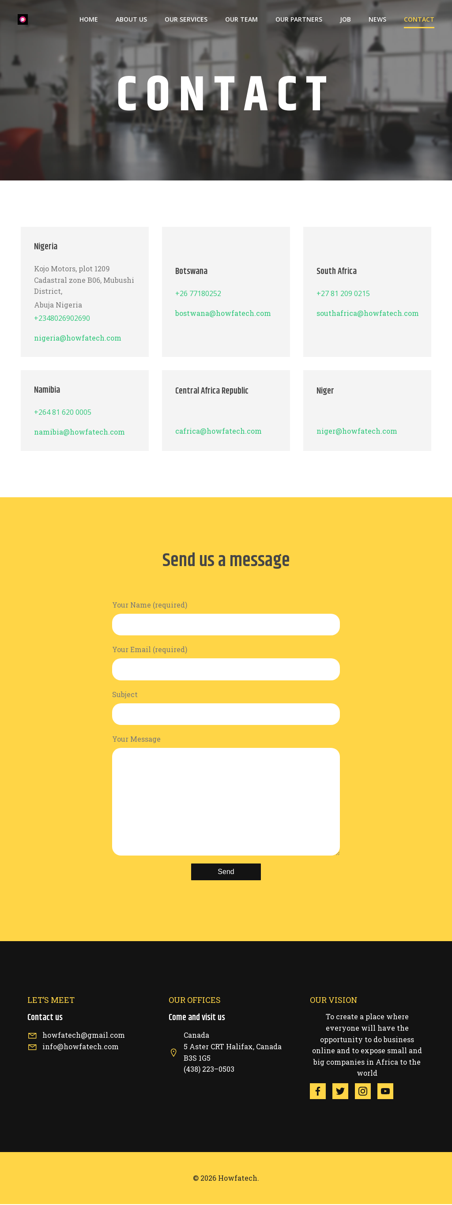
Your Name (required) (226, 619)
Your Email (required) (226, 663)
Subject (226, 708)
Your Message (226, 795)
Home (88, 20)
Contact (419, 20)
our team (241, 20)
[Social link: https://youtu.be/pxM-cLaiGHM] (388, 1092)
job (345, 20)
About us (131, 20)
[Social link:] (366, 1092)
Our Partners (298, 20)
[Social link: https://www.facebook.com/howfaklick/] (321, 1092)
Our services (186, 20)
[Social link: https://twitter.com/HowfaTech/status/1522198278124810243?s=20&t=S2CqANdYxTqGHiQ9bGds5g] (343, 1092)
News (377, 20)
